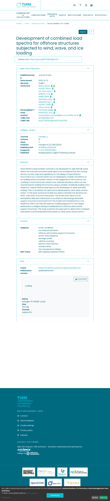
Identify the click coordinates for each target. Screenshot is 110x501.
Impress (22, 443)
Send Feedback (25, 428)
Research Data (52, 15)
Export (72, 32)
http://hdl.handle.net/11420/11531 (53, 120)
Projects (88, 15)
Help (80, 5)
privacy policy (31, 493)
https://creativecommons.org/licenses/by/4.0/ (60, 268)
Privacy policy (25, 438)
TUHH (26, 24)
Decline (95, 497)
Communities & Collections (23, 15)
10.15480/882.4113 (46, 118)
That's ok (103, 497)
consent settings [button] (24, 345)
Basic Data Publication (30, 68)
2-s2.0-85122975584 (47, 150)
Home (19, 24)
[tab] (55, 69)
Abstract (24, 162)
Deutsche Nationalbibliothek (28, 479)
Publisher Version (27, 130)
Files (22, 261)
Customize (6, 497)
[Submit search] (74, 5)
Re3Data (79, 479)
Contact (22, 423)
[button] (91, 5)
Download (80, 279)
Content (24, 221)
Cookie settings (25, 433)
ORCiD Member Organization (46, 479)
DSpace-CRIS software (36, 454)
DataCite (62, 480)
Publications (39, 15)
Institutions (74, 15)
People (62, 15)
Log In (86, 5)
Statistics (82, 32)
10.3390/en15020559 (47, 147)
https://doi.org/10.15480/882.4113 (43, 59)
